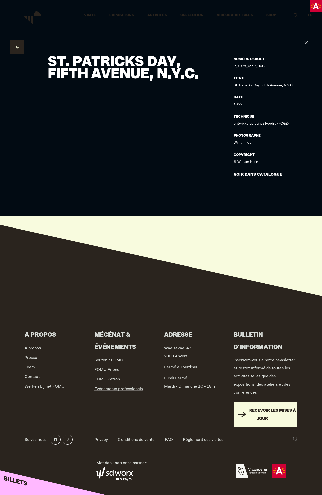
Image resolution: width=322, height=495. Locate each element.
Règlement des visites (203, 440)
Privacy (101, 440)
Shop (271, 15)
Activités (157, 15)
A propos (33, 348)
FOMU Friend (106, 370)
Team (30, 367)
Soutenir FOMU (108, 360)
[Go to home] (33, 15)
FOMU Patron (107, 379)
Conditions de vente (136, 440)
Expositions (121, 15)
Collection (192, 15)
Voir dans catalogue (258, 174)
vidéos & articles (235, 15)
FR (310, 15)
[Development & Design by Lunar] (295, 439)
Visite (90, 15)
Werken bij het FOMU (45, 386)
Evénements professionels (118, 389)
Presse (31, 358)
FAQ (169, 440)
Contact (32, 377)
